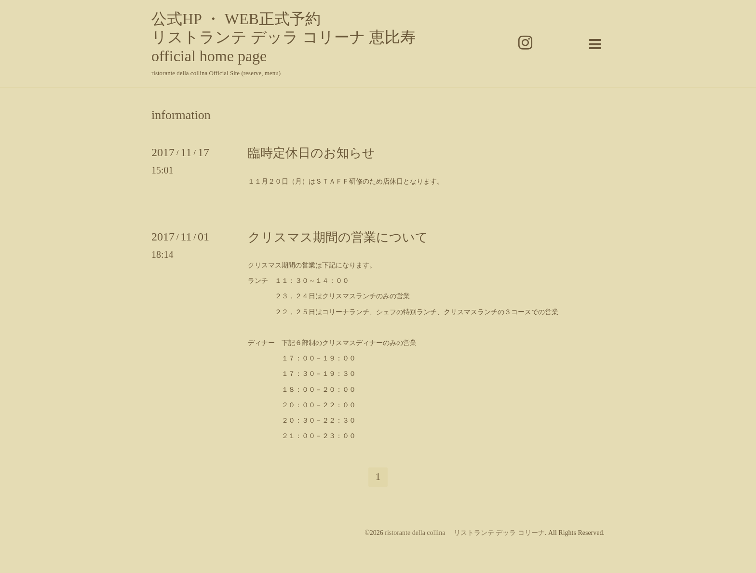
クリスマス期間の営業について (338, 237)
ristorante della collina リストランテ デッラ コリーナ (465, 532)
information (181, 115)
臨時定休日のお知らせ (311, 153)
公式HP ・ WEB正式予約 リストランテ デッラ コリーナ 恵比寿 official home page (283, 37)
